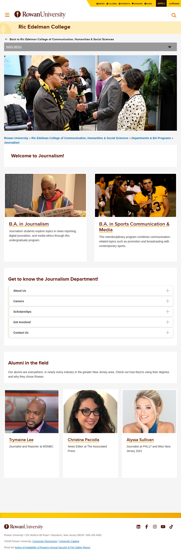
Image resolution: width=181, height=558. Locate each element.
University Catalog (69, 541)
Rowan (173, 3)
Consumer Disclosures (44, 541)
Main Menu (14, 47)
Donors (136, 3)
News (98, 3)
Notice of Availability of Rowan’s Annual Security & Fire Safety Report (52, 547)
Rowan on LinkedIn (138, 527)
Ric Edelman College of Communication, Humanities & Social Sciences (80, 138)
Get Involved (22, 322)
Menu (7, 15)
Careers (18, 301)
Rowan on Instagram (154, 527)
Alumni (110, 3)
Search (174, 16)
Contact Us (21, 332)
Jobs (148, 3)
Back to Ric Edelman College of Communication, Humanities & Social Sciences (62, 39)
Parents (123, 3)
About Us (19, 290)
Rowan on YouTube (163, 527)
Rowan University (50, 14)
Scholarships (22, 311)
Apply (160, 3)
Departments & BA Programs (151, 138)
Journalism (11, 142)
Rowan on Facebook (146, 527)
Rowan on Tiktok (171, 527)
